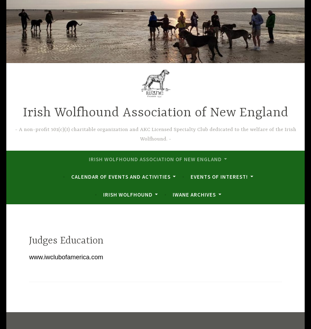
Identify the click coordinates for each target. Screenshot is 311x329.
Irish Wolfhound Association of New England (155, 113)
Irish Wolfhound (128, 194)
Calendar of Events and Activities (121, 176)
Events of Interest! (219, 176)
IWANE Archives (194, 194)
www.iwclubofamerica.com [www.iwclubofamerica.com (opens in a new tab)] (66, 257)
